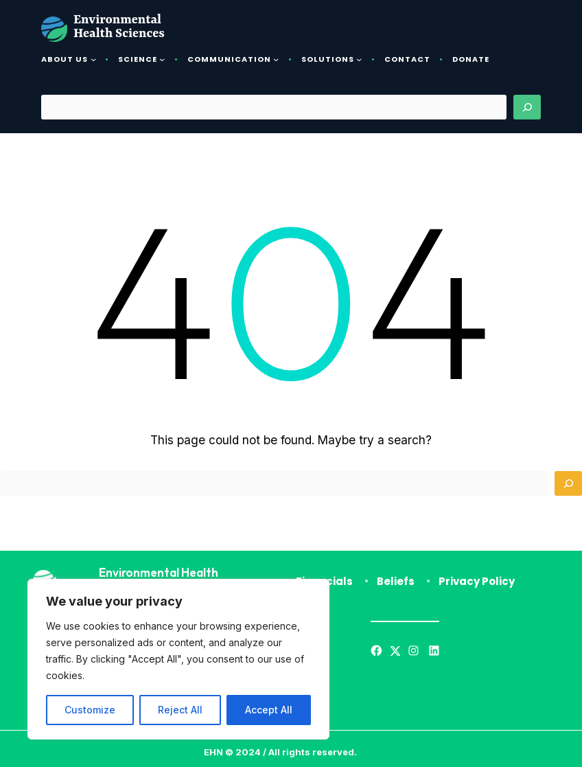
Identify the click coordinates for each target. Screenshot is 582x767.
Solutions (327, 59)
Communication (229, 59)
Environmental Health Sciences (119, 27)
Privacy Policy (477, 581)
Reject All (180, 710)
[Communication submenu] (276, 59)
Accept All (268, 710)
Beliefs (396, 581)
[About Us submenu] (93, 59)
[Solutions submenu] (359, 59)
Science (137, 59)
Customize (90, 710)
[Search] (527, 107)
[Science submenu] (162, 59)
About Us (64, 59)
